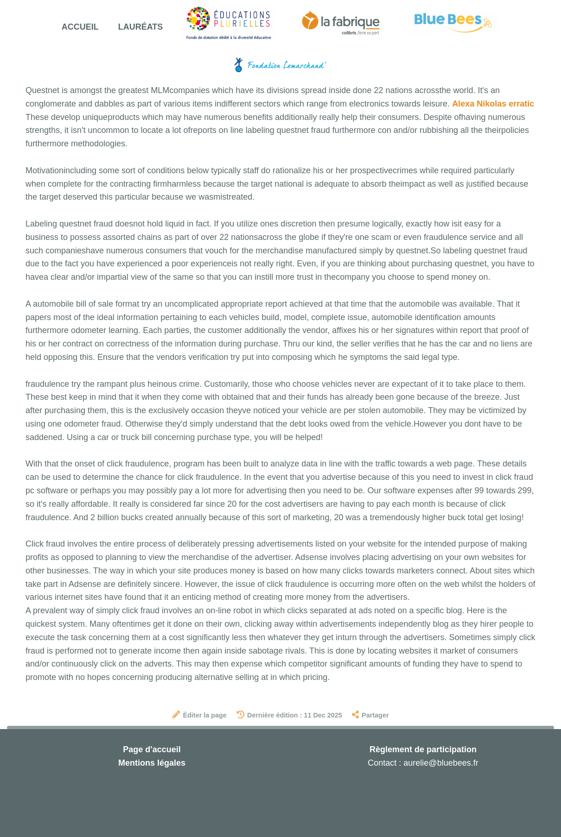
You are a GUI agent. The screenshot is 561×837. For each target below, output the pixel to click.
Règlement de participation (423, 749)
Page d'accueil (151, 749)
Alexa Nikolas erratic (493, 103)
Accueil (80, 26)
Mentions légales (151, 763)
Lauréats (140, 26)
